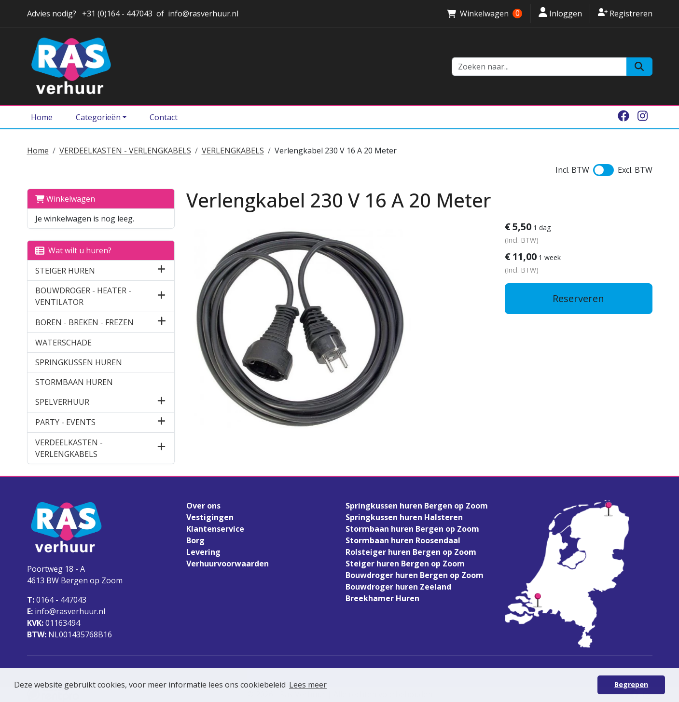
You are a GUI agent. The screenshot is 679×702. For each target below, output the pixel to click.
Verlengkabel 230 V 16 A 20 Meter (336, 150)
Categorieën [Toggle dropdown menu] (98, 117)
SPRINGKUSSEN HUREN (78, 362)
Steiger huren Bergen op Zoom (405, 563)
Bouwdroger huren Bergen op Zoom (415, 575)
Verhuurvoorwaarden (227, 563)
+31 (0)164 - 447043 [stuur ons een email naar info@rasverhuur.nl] (116, 13)
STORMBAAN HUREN (74, 382)
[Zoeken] (639, 66)
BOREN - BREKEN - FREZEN (84, 322)
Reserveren (578, 298)
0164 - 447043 (56, 599)
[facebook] (623, 117)
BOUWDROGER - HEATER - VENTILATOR (83, 296)
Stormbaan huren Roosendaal (403, 540)
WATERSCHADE (63, 342)
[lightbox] (300, 329)
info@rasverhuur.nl (66, 611)
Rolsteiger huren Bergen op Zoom (411, 552)
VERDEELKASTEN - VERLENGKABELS (125, 150)
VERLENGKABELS (233, 150)
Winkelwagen (65, 198)
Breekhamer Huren (382, 598)
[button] (161, 270)
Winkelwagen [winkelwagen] (484, 13)
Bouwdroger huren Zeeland (398, 586)
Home (42, 117)
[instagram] (642, 117)
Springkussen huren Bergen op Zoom (417, 505)
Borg (195, 540)
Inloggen (560, 13)
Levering (203, 552)
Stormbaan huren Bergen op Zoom (412, 528)
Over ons (203, 505)
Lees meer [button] (308, 684)
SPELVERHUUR (62, 402)
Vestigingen (210, 517)
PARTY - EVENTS (65, 422)
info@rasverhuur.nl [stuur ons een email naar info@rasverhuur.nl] (203, 13)
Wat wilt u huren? (73, 250)
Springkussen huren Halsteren (404, 517)
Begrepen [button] (631, 684)
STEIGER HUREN (65, 270)
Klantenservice (215, 528)
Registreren (625, 13)
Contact (164, 117)
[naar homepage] (233, 66)
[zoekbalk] (539, 66)
